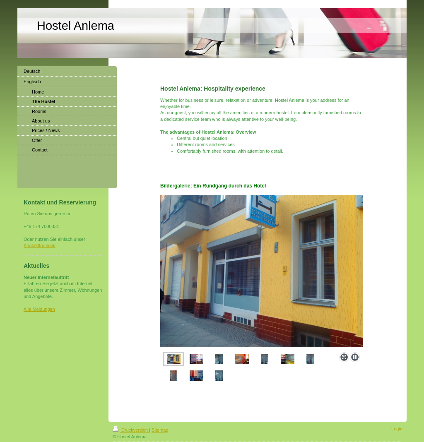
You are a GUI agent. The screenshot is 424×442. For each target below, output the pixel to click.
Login (396, 428)
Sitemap (160, 430)
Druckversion (131, 430)
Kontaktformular (39, 245)
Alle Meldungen (39, 309)
